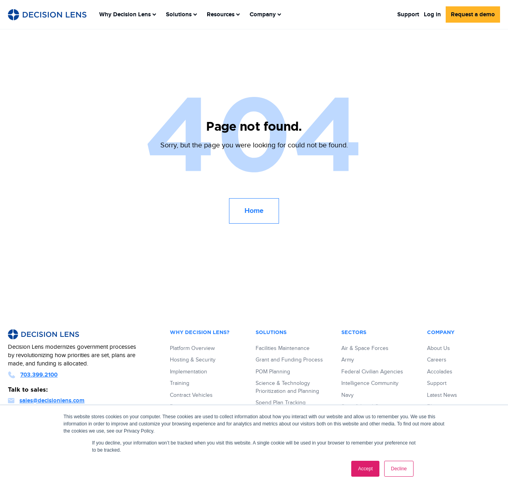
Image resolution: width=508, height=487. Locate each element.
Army (347, 360)
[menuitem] (127, 14)
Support (408, 14)
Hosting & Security (193, 360)
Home (254, 211)
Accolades (439, 372)
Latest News (442, 395)
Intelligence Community (369, 383)
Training (179, 383)
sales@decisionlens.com (46, 400)
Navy (347, 395)
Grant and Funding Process (289, 360)
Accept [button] (365, 469)
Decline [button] (399, 469)
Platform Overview (192, 348)
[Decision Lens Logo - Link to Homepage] (47, 14)
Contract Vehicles (191, 395)
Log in (432, 14)
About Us (438, 348)
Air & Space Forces (365, 348)
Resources (223, 14)
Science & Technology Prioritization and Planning (287, 387)
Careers (436, 360)
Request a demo (473, 14)
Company (265, 14)
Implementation (188, 372)
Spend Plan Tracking (281, 403)
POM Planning (273, 372)
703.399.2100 (33, 375)
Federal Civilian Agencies (372, 372)
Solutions (181, 14)
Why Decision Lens (127, 14)
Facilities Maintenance (283, 348)
